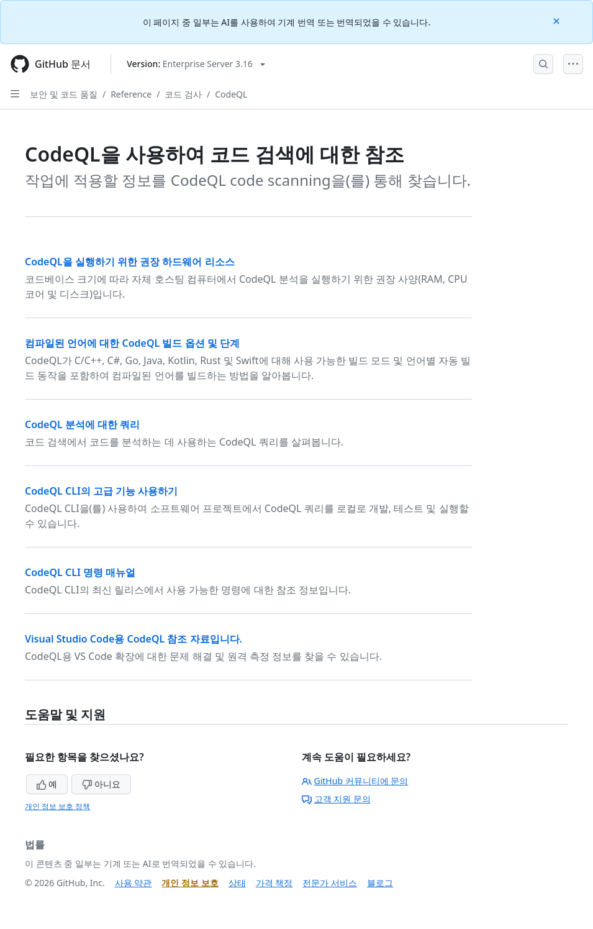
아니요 (101, 784)
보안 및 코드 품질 (63, 94)
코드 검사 (183, 94)
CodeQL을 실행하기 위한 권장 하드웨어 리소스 (130, 261)
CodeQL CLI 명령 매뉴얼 (80, 572)
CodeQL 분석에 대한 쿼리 (82, 424)
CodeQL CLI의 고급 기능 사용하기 (101, 491)
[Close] (558, 20)
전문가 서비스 (329, 883)
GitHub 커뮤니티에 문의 (355, 781)
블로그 (380, 883)
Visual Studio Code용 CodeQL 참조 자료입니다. (133, 639)
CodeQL (231, 94)
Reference (131, 94)
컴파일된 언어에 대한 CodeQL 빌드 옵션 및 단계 (132, 343)
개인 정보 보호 (189, 883)
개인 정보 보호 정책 (57, 806)
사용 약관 (133, 883)
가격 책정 (274, 883)
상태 (237, 883)
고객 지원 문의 (336, 799)
